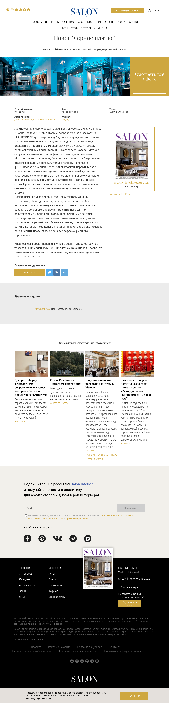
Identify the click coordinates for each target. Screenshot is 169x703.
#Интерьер (20, 421)
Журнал (133, 22)
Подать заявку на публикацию (31, 651)
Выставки (54, 567)
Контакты (115, 647)
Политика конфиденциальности (124, 651)
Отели (74, 28)
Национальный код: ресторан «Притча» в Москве (99, 383)
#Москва (100, 459)
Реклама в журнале (89, 647)
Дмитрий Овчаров (23, 119)
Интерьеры (52, 22)
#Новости (125, 443)
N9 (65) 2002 (68, 119)
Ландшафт (69, 22)
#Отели (65, 403)
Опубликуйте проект (127, 10)
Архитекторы (87, 22)
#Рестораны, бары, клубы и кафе (101, 455)
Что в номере (129, 587)
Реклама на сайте (59, 647)
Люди (121, 22)
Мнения (103, 28)
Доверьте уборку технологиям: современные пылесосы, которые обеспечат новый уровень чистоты (31, 387)
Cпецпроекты (56, 596)
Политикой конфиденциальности (45, 518)
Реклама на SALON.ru (119, 194)
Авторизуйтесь (42, 309)
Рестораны (88, 28)
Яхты (64, 28)
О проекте (35, 647)
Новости (37, 22)
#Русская (90, 459)
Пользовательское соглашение (77, 651)
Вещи (111, 22)
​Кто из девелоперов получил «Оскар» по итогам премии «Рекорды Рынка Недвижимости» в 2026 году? (136, 389)
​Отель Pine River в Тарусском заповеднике (65, 382)
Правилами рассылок (77, 518)
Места (102, 22)
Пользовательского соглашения (117, 515)
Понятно (134, 695)
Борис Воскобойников (44, 119)
